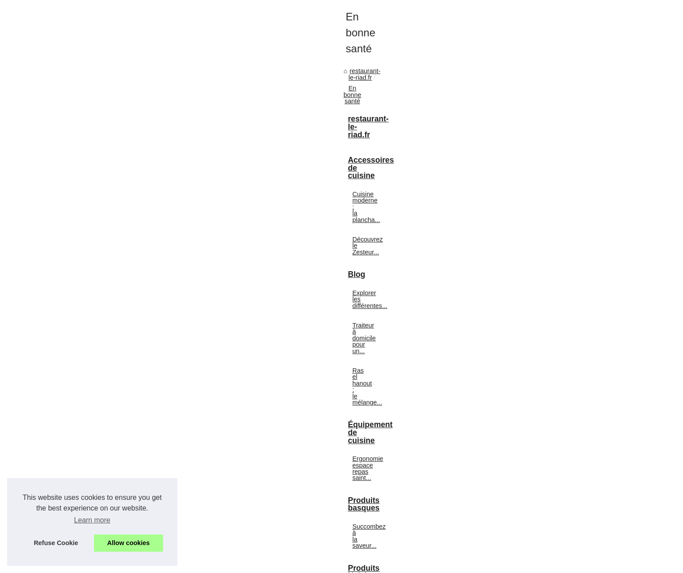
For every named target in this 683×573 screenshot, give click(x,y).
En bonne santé (168, 238)
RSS (232, 564)
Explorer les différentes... (521, 294)
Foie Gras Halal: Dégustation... (529, 475)
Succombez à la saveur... (521, 414)
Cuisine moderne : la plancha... (530, 233)
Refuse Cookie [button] (56, 542)
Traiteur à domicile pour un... (526, 313)
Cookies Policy (204, 564)
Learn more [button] (92, 520)
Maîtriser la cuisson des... (522, 535)
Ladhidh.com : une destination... (531, 495)
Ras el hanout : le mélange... (526, 333)
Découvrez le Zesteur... (518, 253)
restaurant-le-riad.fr (111, 238)
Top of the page (261, 564)
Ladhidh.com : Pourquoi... (522, 455)
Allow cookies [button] (128, 542)
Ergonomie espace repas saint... (531, 374)
